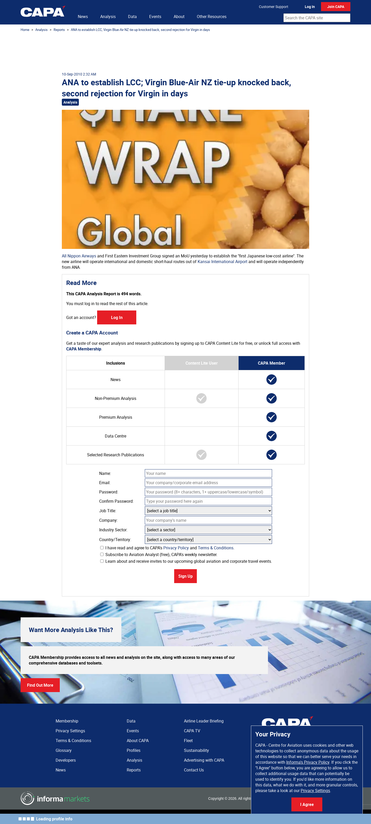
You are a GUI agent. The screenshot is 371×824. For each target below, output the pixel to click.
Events (155, 16)
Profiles (133, 750)
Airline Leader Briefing (204, 721)
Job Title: (107, 511)
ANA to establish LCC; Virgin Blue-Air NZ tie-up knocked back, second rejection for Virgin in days (140, 29)
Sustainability (196, 750)
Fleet (188, 740)
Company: (108, 520)
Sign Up (185, 576)
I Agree (307, 804)
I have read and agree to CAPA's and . (167, 548)
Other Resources (211, 16)
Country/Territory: (115, 539)
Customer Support (273, 6)
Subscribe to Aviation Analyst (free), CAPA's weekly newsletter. (158, 554)
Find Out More (40, 685)
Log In (310, 6)
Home (25, 29)
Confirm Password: (116, 501)
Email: (105, 482)
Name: (105, 473)
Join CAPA (335, 6)
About (179, 16)
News (83, 16)
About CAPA (138, 740)
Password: (108, 492)
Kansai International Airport (222, 261)
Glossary (64, 750)
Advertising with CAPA (204, 760)
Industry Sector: (113, 530)
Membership (67, 721)
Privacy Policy (176, 548)
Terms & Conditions (215, 548)
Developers (66, 760)
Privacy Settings (315, 790)
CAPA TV (192, 731)
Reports (59, 29)
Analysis (108, 16)
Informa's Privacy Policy (307, 762)
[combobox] (316, 17)
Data (132, 16)
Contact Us (194, 770)
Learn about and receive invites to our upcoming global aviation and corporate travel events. (186, 561)
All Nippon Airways (79, 256)
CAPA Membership (83, 349)
